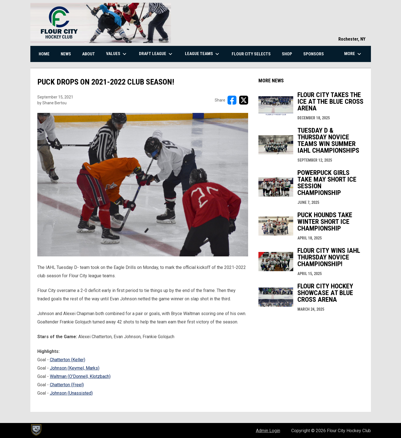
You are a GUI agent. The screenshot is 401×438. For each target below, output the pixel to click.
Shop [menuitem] (287, 53)
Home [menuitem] (44, 53)
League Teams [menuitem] (203, 54)
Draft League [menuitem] (156, 54)
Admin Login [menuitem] (268, 430)
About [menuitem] (88, 53)
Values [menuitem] (117, 54)
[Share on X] (243, 100)
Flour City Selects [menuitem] (251, 53)
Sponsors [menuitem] (313, 53)
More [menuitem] (353, 54)
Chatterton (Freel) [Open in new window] (67, 384)
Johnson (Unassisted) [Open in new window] (71, 393)
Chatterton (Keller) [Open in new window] (67, 359)
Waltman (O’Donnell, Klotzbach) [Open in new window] (80, 376)
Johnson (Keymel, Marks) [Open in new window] (74, 368)
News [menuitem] (66, 53)
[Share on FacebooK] (232, 100)
